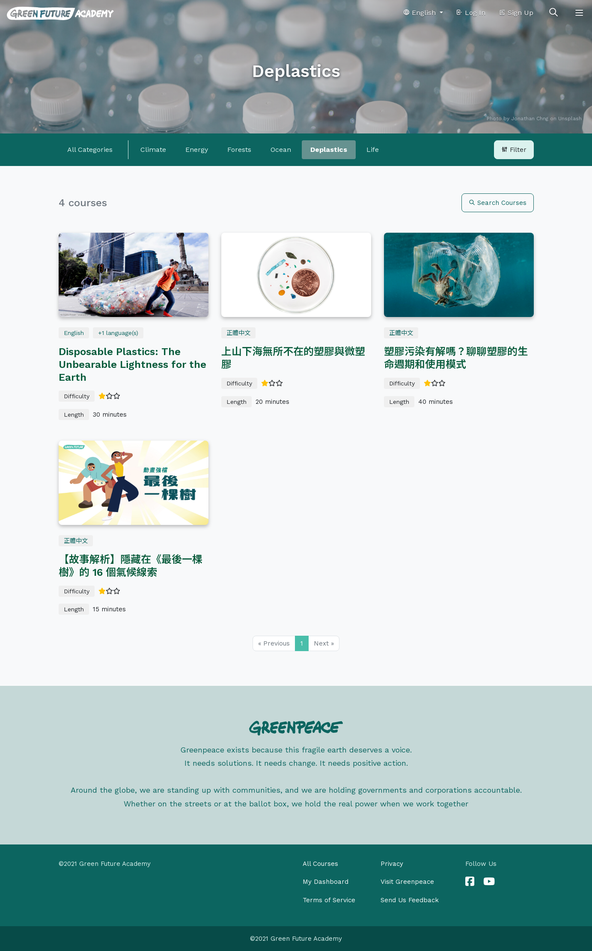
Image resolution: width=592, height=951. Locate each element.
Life (372, 149)
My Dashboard (325, 882)
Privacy (392, 864)
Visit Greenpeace (407, 882)
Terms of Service (329, 900)
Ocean (281, 149)
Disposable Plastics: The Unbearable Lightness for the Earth (132, 364)
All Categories (90, 149)
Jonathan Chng (529, 118)
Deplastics (328, 149)
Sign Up (516, 13)
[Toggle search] (553, 13)
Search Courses (498, 203)
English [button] (420, 13)
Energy (196, 149)
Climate (153, 149)
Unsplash (570, 118)
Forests (239, 149)
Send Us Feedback (410, 900)
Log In (470, 13)
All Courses (320, 864)
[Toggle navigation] (579, 13)
